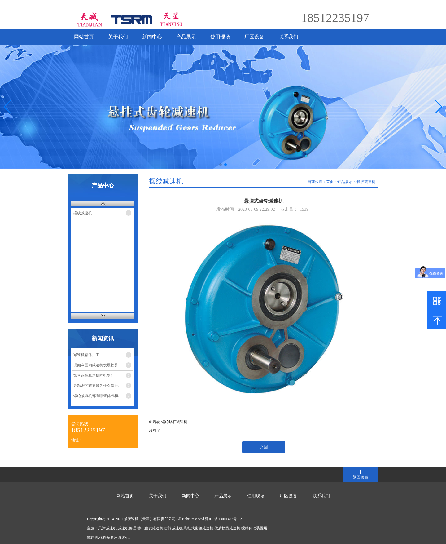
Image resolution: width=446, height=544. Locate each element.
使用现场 (220, 36)
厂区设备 (254, 36)
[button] (439, 107)
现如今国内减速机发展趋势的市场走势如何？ (103, 365)
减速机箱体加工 (86, 355)
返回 (263, 447)
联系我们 (288, 36)
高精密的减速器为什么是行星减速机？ (103, 385)
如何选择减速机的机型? (92, 375)
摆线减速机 (82, 213)
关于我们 (118, 36)
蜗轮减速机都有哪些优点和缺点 (99, 396)
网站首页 (84, 36)
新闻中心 (152, 36)
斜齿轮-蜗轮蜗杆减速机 (168, 422)
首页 (330, 181)
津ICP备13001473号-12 (223, 519)
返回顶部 (360, 477)
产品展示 (186, 36)
